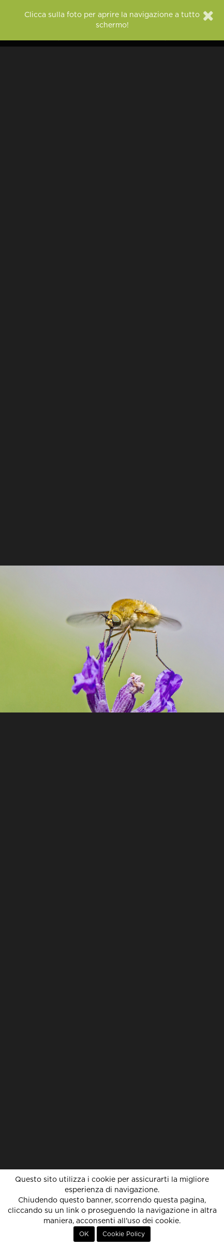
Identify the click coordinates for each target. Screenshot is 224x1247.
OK (84, 1234)
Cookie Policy (123, 1234)
